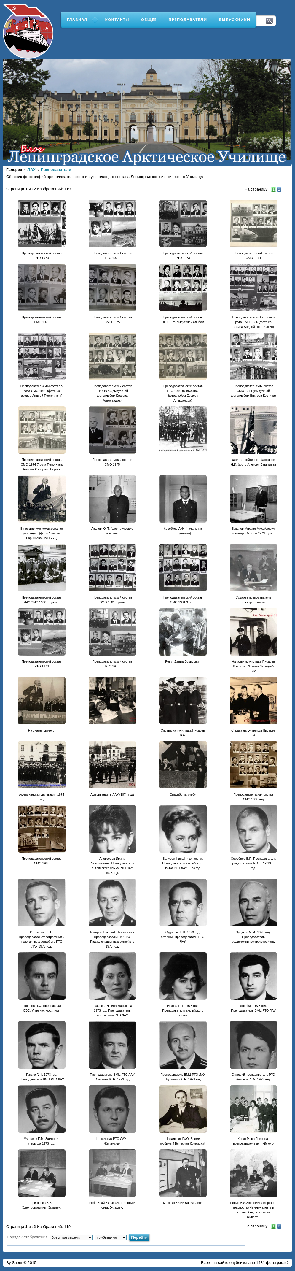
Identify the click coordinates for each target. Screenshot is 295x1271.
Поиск (269, 21)
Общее (149, 19)
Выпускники (234, 19)
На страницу (256, 189)
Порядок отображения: (50, 1237)
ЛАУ (32, 169)
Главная (77, 19)
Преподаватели (188, 19)
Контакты (117, 19)
